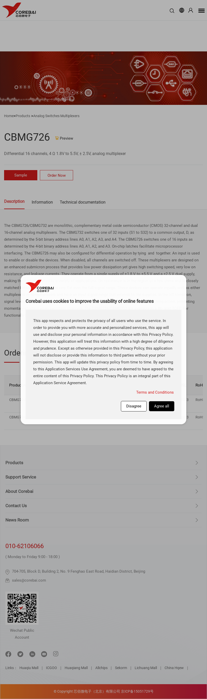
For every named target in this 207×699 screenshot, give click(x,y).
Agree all (161, 406)
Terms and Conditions (155, 392)
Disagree (133, 406)
